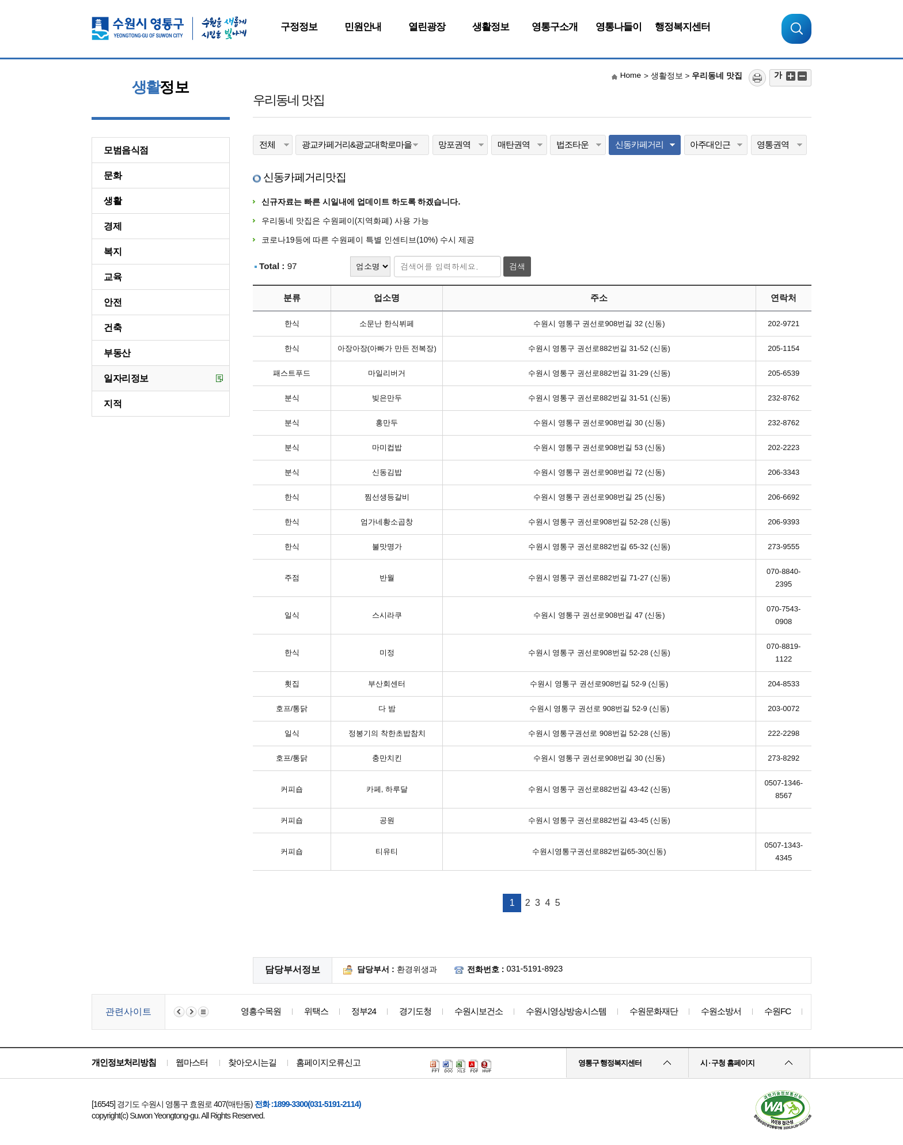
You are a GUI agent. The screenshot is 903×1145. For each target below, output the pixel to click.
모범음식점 (126, 150)
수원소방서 (721, 1011)
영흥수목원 (261, 1011)
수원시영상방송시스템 (566, 1011)
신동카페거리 (639, 144)
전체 (267, 144)
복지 (113, 251)
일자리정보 (126, 378)
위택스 (316, 1011)
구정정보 (298, 26)
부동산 (117, 353)
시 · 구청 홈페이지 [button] (727, 1063)
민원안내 (362, 26)
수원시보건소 (478, 1011)
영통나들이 (618, 26)
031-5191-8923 (535, 968)
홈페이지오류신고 (328, 1062)
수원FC (777, 1011)
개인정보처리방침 (124, 1062)
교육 (113, 277)
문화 (113, 175)
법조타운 (572, 144)
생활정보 (490, 26)
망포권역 (454, 144)
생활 (113, 201)
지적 (113, 404)
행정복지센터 (682, 26)
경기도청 (415, 1011)
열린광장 (426, 26)
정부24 (363, 1011)
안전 (113, 302)
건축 (113, 327)
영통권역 (773, 144)
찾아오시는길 (252, 1062)
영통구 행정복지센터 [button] (610, 1063)
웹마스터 (192, 1062)
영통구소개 (555, 26)
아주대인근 (710, 144)
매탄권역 (514, 144)
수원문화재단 (653, 1011)
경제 (113, 226)
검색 (517, 266)
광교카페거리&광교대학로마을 (357, 144)
